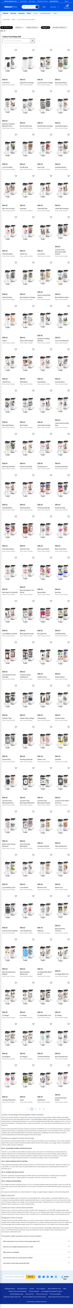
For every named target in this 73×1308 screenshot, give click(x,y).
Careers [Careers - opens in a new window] (31, 1288)
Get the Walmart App (16, 1294)
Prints (35, 13)
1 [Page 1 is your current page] (31, 1109)
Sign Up (30, 1277)
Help (44, 7)
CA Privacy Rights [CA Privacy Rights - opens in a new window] (55, 1294)
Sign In (66, 1)
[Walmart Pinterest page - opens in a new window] (48, 1277)
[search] (32, 40)
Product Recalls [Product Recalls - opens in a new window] (34, 1291)
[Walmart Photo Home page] (11, 6)
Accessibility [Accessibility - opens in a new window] (45, 1291)
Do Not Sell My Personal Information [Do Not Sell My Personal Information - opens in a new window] (34, 1297)
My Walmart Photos (42, 1)
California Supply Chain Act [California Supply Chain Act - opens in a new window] (12, 1297)
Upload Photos (54, 1)
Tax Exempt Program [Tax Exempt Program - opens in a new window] (55, 1291)
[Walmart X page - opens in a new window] (43, 1277)
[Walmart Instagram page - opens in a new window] (56, 1277)
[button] (10, 50)
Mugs (13, 19)
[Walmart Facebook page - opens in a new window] (39, 1277)
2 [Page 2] (35, 1109)
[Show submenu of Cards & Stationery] (51, 13)
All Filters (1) (6, 27)
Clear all (2, 30)
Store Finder (23, 1)
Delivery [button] (19, 27)
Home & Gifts (6, 19)
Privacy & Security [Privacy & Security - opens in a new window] (41, 1294)
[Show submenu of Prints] (37, 13)
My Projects (32, 1)
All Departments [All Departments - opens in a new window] (10, 1288)
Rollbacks (5, 13)
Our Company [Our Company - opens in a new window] (40, 1288)
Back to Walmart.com (10, 1)
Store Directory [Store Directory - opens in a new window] (22, 1288)
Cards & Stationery (45, 13)
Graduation (21, 13)
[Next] (43, 1109)
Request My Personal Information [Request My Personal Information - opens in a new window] (59, 1297)
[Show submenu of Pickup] (31, 13)
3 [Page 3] (39, 1109)
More (55, 13)
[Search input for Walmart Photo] (28, 7)
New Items (13, 13)
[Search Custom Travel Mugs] (16, 40)
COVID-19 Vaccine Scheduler (17, 1291)
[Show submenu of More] (57, 13)
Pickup (29, 13)
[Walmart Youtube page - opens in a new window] (52, 1277)
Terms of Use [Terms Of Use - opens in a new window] (29, 1294)
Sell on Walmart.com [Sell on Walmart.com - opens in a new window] (54, 1288)
